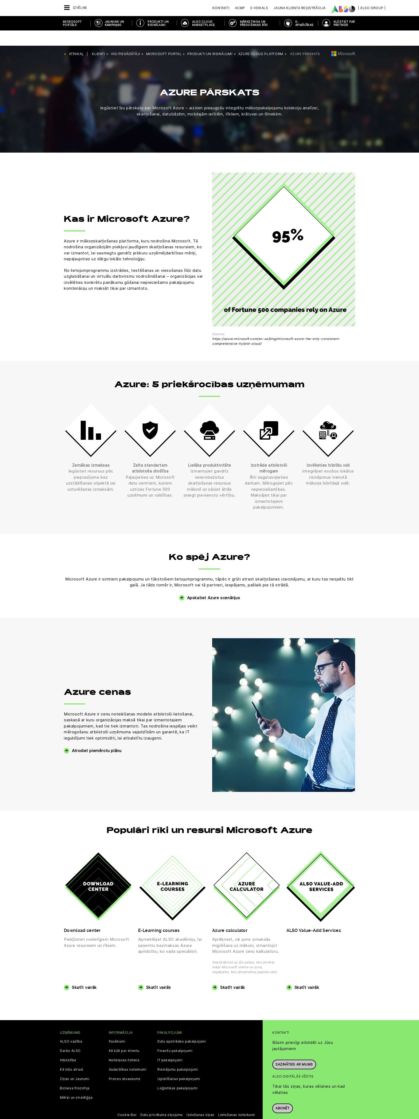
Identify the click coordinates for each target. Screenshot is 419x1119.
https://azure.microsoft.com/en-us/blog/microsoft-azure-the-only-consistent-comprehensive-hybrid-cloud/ (276, 326)
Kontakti (221, 8)
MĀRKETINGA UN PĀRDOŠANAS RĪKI (254, 23)
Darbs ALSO (70, 1035)
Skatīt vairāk (84, 972)
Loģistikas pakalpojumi (177, 1073)
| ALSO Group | (372, 8)
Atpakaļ (76, 39)
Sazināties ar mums (294, 1046)
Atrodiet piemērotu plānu (96, 735)
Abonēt (283, 1090)
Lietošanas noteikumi (236, 1100)
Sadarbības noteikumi (127, 1054)
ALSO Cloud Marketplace (203, 23)
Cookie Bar (127, 1100)
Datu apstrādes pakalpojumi (181, 1026)
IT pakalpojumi (169, 1045)
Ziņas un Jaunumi (75, 1064)
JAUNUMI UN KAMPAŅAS (114, 23)
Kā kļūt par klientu (124, 1035)
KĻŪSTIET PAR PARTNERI (344, 23)
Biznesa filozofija (75, 1073)
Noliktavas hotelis (124, 1045)
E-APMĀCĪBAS (304, 23)
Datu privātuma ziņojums (161, 1100)
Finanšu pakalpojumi (174, 1035)
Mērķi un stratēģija (76, 1082)
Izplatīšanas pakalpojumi (178, 1064)
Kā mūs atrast (71, 1054)
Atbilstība (68, 1045)
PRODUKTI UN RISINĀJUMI (158, 23)
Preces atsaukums (125, 1064)
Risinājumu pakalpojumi (177, 1054)
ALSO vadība (71, 1026)
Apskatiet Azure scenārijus (213, 582)
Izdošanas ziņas (200, 1100)
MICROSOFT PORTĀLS (72, 23)
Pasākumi (117, 1026)
